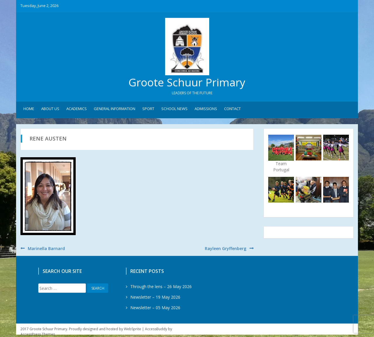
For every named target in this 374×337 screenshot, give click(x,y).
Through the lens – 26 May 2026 (161, 286)
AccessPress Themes (37, 334)
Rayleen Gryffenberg (225, 248)
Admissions (206, 108)
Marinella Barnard (46, 248)
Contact (232, 108)
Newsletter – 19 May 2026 (155, 297)
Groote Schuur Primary (187, 82)
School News (174, 108)
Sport (148, 108)
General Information (114, 108)
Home (28, 108)
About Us (50, 108)
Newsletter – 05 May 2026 (155, 307)
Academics (76, 108)
